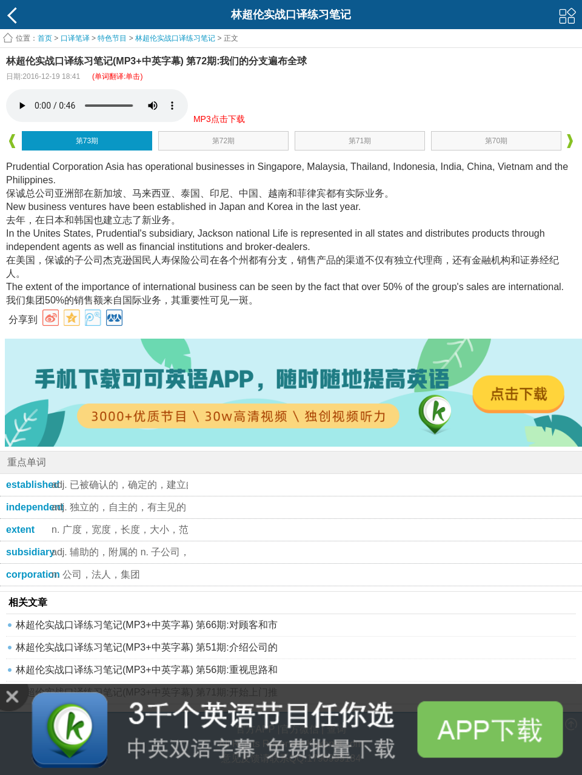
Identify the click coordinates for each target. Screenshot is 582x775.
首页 (45, 38)
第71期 (360, 141)
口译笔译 (75, 38)
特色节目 (112, 38)
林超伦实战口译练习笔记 (175, 38)
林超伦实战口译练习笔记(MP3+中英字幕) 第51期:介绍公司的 (147, 647)
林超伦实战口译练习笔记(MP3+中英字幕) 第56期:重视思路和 (147, 670)
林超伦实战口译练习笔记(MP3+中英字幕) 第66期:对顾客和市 (147, 625)
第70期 (496, 141)
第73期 (87, 141)
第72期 (223, 141)
